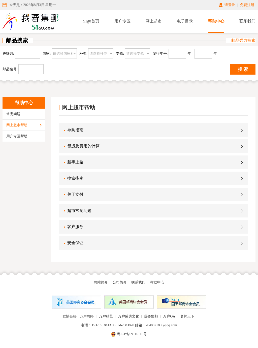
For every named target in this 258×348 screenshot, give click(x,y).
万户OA (169, 316)
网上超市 (154, 21)
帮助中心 (216, 21)
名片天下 (187, 316)
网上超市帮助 (16, 125)
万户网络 (87, 316)
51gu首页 (91, 21)
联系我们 (247, 21)
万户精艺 (106, 316)
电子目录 (185, 21)
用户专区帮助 (16, 136)
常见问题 (13, 114)
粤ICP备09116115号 (132, 334)
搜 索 (243, 69)
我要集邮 (151, 316)
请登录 (229, 5)
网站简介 (101, 282)
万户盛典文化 (128, 316)
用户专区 (122, 21)
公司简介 (120, 282)
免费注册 (247, 5)
